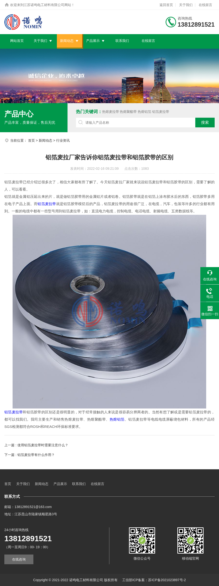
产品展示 (93, 41)
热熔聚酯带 (128, 112)
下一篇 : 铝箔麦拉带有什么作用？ (29, 455)
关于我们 (186, 5)
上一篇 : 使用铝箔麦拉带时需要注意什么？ (36, 445)
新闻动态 (67, 41)
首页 (31, 140)
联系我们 (122, 41)
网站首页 (17, 41)
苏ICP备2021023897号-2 (167, 580)
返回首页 (166, 5)
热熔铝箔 (144, 112)
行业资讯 (63, 140)
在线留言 (205, 5)
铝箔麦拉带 (160, 112)
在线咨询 (19, 559)
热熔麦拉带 (110, 112)
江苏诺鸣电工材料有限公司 (44, 5)
